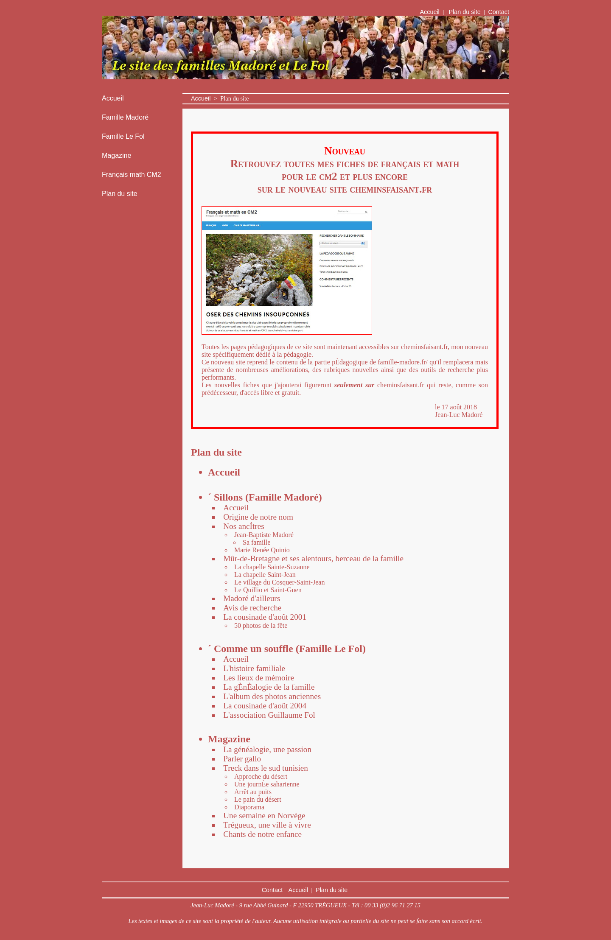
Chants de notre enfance (262, 834)
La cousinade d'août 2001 (264, 617)
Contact (498, 11)
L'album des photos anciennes (272, 696)
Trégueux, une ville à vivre (267, 824)
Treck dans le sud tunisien (265, 768)
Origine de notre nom (258, 516)
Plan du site (464, 11)
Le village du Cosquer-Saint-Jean (279, 582)
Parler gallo (242, 758)
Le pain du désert (257, 799)
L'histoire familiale (254, 668)
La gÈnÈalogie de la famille (268, 687)
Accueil (430, 11)
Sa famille (256, 542)
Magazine (116, 155)
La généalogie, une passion (267, 749)
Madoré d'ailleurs (251, 598)
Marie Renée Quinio (262, 550)
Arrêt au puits (253, 791)
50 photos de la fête (260, 625)
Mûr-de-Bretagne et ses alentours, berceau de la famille (313, 558)
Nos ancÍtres (243, 526)
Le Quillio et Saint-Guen (268, 589)
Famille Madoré (125, 117)
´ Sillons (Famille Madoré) (265, 497)
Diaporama (249, 807)
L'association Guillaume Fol (269, 715)
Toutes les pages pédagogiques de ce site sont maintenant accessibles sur (301, 346)
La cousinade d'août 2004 (264, 705)
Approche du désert (260, 776)
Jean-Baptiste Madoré (264, 534)
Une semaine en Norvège (264, 815)
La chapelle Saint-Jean (265, 574)
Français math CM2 (131, 174)
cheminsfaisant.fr (391, 189)
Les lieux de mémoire (258, 677)
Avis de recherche (252, 607)
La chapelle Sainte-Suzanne (272, 567)
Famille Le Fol (123, 136)
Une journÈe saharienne (267, 784)
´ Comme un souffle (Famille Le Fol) (287, 648)
